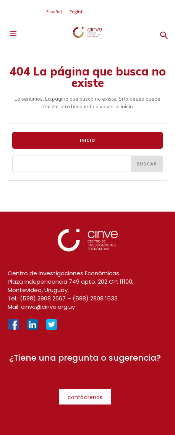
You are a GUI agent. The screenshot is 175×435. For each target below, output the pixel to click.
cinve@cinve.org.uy (48, 307)
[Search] (147, 164)
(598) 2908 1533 (95, 298)
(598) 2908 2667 (43, 298)
